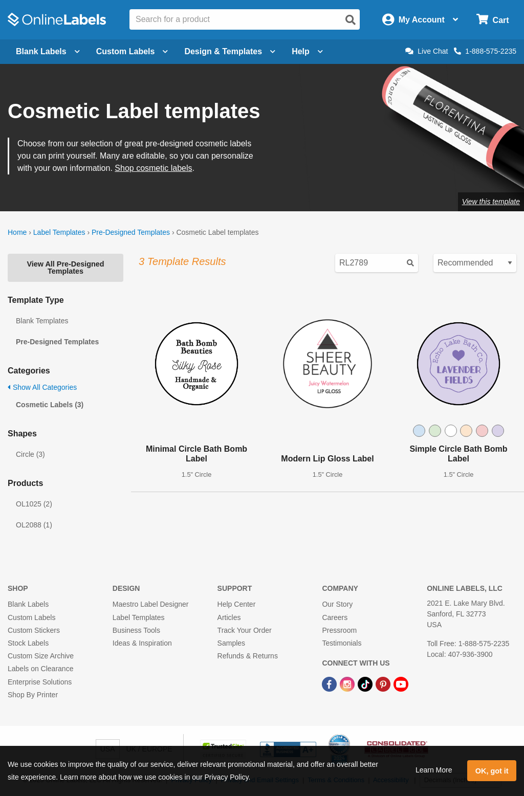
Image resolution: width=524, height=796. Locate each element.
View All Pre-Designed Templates (65, 267)
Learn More (434, 770)
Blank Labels (28, 604)
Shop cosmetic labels (153, 168)
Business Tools (136, 630)
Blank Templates (42, 321)
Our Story (337, 604)
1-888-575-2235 (485, 51)
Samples (231, 643)
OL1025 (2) (34, 504)
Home (17, 232)
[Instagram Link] (348, 683)
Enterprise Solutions (40, 682)
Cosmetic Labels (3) (49, 405)
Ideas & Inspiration (142, 643)
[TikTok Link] (366, 683)
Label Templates (59, 232)
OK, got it (492, 771)
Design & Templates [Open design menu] (229, 51)
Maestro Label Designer (151, 604)
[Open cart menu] (492, 19)
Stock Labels (28, 643)
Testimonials (341, 643)
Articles (229, 617)
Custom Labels (31, 617)
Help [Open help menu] (307, 51)
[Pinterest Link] (384, 683)
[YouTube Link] (401, 683)
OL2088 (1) (34, 525)
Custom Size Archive (41, 656)
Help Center (236, 604)
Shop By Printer (33, 695)
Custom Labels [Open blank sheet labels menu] (132, 51)
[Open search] (350, 20)
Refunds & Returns (247, 656)
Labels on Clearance (40, 669)
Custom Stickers (34, 630)
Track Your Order (244, 630)
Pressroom (339, 630)
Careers (334, 617)
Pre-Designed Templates (131, 232)
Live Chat (426, 51)
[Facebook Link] (330, 683)
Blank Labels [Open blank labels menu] (48, 51)
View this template (491, 201)
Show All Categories (42, 387)
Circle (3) (30, 454)
